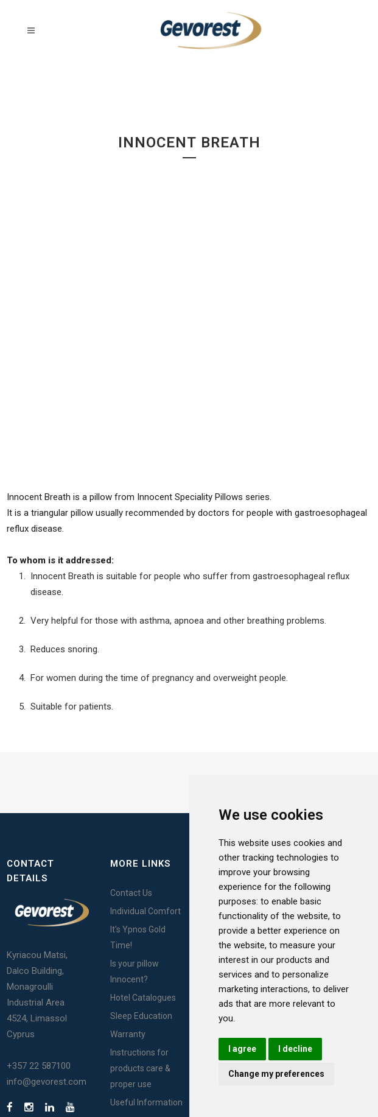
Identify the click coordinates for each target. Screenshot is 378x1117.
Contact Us (131, 893)
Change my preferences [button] (276, 1074)
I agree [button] (242, 1049)
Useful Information (146, 1102)
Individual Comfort (145, 911)
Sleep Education (141, 1016)
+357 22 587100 (39, 1065)
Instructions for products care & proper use (140, 1068)
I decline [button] (295, 1049)
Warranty (127, 1034)
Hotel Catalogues (143, 997)
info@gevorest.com (46, 1081)
